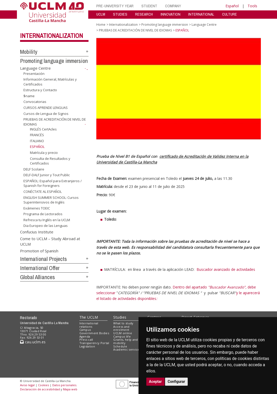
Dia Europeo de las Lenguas (45, 225)
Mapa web (70, 389)
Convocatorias (34, 101)
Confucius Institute (36, 231)
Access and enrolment (121, 328)
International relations (88, 325)
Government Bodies (94, 333)
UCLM (100, 14)
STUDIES (120, 14)
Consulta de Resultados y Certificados (50, 161)
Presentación (34, 73)
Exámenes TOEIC (36, 208)
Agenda (84, 336)
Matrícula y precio (44, 152)
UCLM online (122, 333)
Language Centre (35, 68)
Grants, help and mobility (125, 341)
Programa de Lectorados (42, 214)
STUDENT (149, 6)
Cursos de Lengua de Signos (45, 113)
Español (232, 5)
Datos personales (64, 385)
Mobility (28, 52)
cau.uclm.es (33, 341)
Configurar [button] (176, 381)
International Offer (40, 268)
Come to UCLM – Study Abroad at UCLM (50, 241)
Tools (252, 5)
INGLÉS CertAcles (43, 129)
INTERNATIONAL (201, 14)
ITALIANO (37, 141)
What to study (123, 323)
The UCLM (88, 317)
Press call (86, 340)
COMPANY (173, 6)
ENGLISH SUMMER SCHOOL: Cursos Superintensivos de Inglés (51, 200)
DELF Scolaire (33, 169)
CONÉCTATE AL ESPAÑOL (42, 191)
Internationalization (51, 35)
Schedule (120, 346)
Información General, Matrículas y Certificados (50, 82)
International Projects (43, 259)
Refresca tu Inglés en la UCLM (46, 220)
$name (29, 96)
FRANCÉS (37, 135)
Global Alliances (37, 277)
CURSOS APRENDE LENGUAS (45, 107)
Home (100, 24)
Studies (119, 317)
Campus (85, 330)
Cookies (43, 385)
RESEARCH (144, 14)
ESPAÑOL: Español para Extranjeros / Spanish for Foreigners (52, 183)
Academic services (127, 349)
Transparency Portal (94, 343)
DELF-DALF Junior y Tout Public (46, 175)
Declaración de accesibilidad (40, 389)
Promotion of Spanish (39, 250)
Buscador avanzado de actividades (226, 269)
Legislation (87, 346)
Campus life (122, 336)
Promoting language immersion (54, 61)
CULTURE (229, 14)
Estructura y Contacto (40, 90)
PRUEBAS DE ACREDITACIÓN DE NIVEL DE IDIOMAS (135, 30)
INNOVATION (170, 14)
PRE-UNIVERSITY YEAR (115, 6)
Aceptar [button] (155, 381)
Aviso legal (27, 385)
